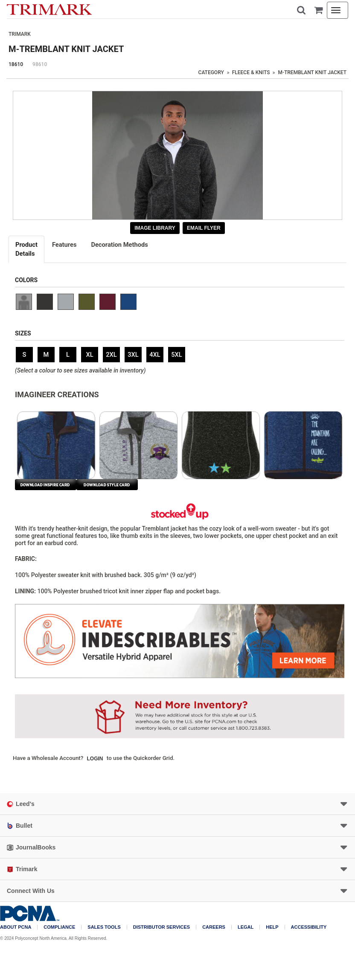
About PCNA (15, 927)
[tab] (27, 249)
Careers (213, 927)
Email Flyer (204, 228)
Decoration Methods (119, 244)
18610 (16, 64)
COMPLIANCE (59, 927)
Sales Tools (103, 927)
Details (26, 248)
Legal (245, 927)
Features (64, 244)
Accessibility (309, 927)
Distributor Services (161, 927)
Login (95, 759)
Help (272, 927)
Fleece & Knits (251, 72)
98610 (39, 64)
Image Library (154, 228)
